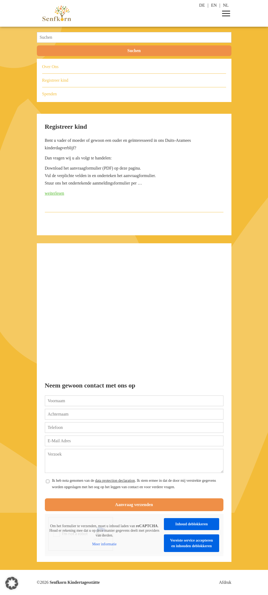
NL (225, 5)
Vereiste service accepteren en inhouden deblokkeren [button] (191, 543)
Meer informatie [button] (104, 544)
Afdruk (225, 582)
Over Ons (50, 66)
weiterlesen (54, 193)
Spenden (49, 94)
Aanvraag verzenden (134, 504)
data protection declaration (115, 481)
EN (214, 5)
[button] (11, 583)
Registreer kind (66, 126)
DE (202, 5)
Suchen (134, 50)
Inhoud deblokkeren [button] (191, 524)
